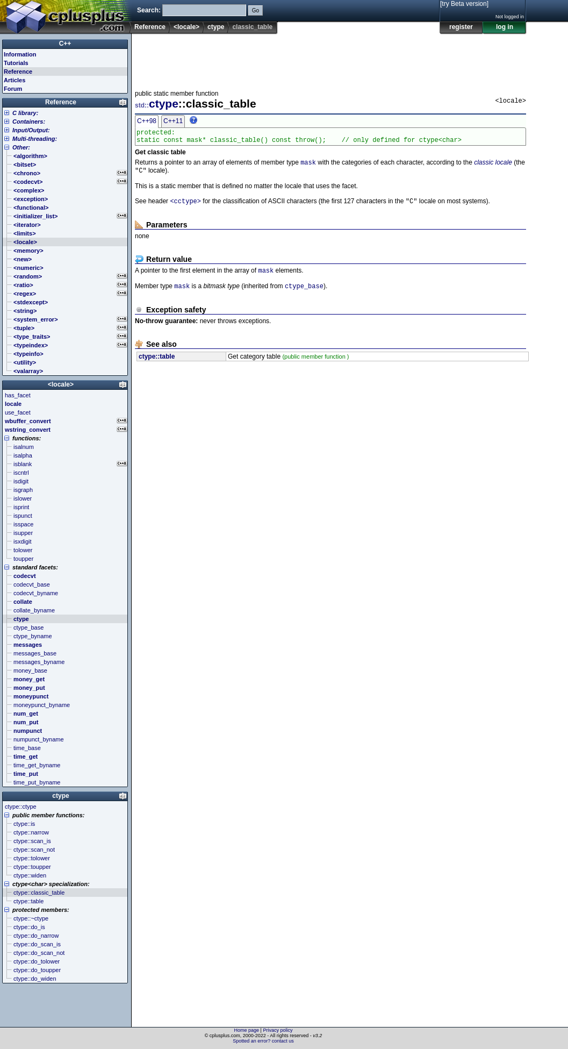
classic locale (493, 166)
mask (308, 166)
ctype (215, 27)
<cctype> (185, 207)
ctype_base (304, 294)
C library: (25, 113)
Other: (21, 147)
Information (20, 54)
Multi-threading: (34, 138)
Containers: (28, 121)
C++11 (173, 121)
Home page (247, 1030)
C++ (65, 43)
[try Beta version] (464, 4)
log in (504, 27)
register (461, 27)
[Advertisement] (330, 58)
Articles (14, 80)
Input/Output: (31, 130)
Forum (13, 88)
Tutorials (16, 63)
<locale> (186, 27)
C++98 (146, 121)
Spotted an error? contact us (263, 1041)
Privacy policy (277, 1030)
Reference (150, 27)
